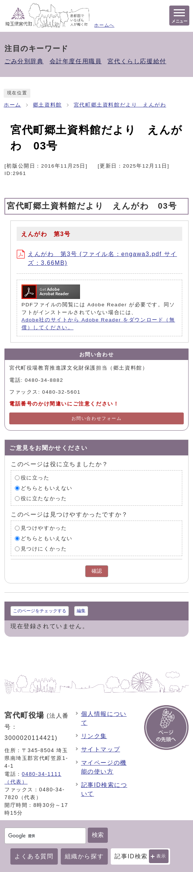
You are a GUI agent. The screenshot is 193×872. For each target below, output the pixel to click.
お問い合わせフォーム (96, 418)
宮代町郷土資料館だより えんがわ (120, 105)
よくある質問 (34, 856)
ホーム (12, 105)
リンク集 (94, 736)
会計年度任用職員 (76, 61)
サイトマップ (100, 749)
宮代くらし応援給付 (136, 61)
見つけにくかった (44, 549)
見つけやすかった (44, 528)
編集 (81, 610)
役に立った (35, 478)
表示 (161, 856)
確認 (96, 571)
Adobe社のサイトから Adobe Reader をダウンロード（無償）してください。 (98, 323)
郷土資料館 (47, 105)
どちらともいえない (47, 488)
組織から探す (84, 856)
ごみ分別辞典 (24, 61)
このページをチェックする (39, 610)
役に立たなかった (44, 498)
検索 (98, 835)
